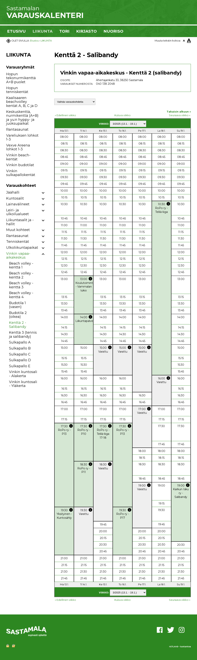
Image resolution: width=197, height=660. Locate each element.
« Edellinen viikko (65, 115)
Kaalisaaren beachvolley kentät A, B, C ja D (22, 102)
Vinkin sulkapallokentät (20, 173)
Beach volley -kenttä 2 (21, 275)
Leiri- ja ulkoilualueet (17, 212)
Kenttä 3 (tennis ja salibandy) (23, 334)
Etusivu (34, 40)
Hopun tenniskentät (17, 90)
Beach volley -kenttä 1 (21, 265)
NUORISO (113, 31)
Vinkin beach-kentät (18, 157)
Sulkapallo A (20, 342)
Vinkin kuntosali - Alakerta (23, 374)
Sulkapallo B (20, 348)
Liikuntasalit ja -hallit (20, 222)
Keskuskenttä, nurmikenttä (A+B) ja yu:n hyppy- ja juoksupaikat (22, 118)
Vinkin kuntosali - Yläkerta (23, 384)
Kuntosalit (15, 198)
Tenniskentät (17, 241)
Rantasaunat (17, 129)
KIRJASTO (86, 31)
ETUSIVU (16, 31)
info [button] (168, 204)
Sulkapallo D (20, 360)
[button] (43, 193)
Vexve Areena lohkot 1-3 (18, 147)
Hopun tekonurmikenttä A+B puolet (21, 78)
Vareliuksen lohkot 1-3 (22, 137)
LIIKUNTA (43, 31)
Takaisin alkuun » (179, 111)
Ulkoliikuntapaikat (22, 247)
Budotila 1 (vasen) (17, 305)
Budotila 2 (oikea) (18, 315)
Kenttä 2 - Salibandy (17, 325)
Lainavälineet (17, 204)
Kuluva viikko (122, 115)
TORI (64, 31)
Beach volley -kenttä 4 (21, 295)
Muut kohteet (18, 230)
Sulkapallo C (20, 354)
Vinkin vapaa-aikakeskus (18, 255)
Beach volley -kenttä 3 (21, 285)
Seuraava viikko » (179, 115)
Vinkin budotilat (20, 165)
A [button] (184, 40)
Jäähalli (12, 192)
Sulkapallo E (19, 366)
